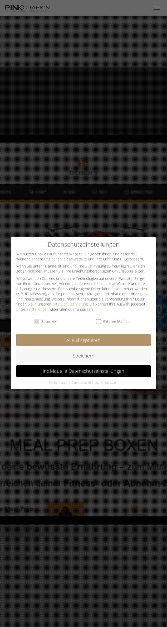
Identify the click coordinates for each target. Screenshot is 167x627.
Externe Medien (113, 317)
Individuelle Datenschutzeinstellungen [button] (83, 367)
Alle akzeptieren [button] (83, 336)
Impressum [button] (111, 379)
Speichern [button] (84, 351)
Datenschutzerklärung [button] (85, 379)
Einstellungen (37, 305)
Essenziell (45, 317)
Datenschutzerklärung (70, 300)
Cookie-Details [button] (58, 379)
